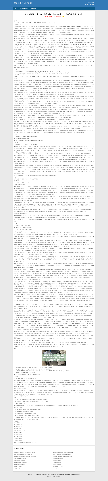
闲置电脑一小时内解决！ (33, 442)
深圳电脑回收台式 (18, 432)
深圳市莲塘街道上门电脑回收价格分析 (22, 462)
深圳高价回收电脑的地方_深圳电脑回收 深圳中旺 (63, 452)
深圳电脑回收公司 (18, 426)
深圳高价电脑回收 (24, 8)
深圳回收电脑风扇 (57, 464)
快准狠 (25, 442)
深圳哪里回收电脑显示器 (58, 466)
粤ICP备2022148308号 (56, 478)
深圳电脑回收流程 (18, 434)
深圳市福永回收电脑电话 (19, 464)
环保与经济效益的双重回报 (20, 458)
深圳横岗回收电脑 (57, 460)
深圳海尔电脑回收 (18, 466)
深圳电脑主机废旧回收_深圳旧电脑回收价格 (62, 456)
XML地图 (49, 476)
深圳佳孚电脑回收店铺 (58, 458)
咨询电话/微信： (91, 2)
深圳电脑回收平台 (18, 428)
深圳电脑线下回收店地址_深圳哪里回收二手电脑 (24, 452)
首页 (16, 8)
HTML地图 (58, 476)
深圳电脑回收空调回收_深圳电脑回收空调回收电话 (25, 456)
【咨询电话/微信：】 (54, 16)
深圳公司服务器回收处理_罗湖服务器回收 (62, 454)
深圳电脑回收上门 (18, 424)
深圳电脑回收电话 (18, 436)
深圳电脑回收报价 (18, 438)
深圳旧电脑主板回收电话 (19, 460)
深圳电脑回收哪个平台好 (19, 430)
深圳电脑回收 (17, 423)
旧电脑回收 (33, 8)
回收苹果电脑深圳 (57, 462)
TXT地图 (53, 476)
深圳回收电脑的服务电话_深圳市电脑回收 (23, 454)
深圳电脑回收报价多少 (19, 440)
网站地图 (78, 474)
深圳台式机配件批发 (57, 469)
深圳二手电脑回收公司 (23, 3)
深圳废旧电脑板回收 (18, 469)
